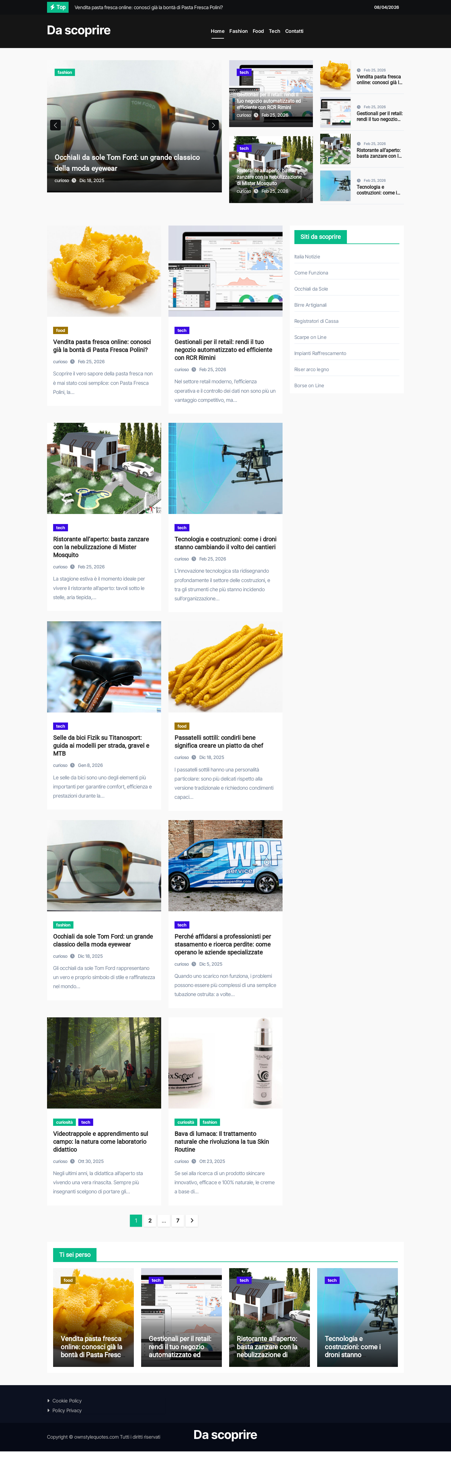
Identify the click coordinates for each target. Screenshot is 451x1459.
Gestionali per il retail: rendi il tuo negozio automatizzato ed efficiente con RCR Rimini (269, 101)
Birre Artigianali (310, 305)
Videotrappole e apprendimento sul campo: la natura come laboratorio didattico (100, 1141)
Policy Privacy (67, 1418)
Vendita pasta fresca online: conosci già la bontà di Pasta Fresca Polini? (380, 85)
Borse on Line (309, 385)
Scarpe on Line (310, 337)
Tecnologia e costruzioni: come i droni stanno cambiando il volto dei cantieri (357, 1362)
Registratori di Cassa (316, 321)
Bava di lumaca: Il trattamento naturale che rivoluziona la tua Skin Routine (222, 1141)
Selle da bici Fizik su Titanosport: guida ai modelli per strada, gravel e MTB (101, 745)
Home (218, 31)
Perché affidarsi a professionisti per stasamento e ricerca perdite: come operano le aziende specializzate (223, 944)
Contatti (294, 31)
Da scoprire (79, 29)
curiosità (64, 1122)
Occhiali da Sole (311, 289)
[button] (213, 130)
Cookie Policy (67, 1408)
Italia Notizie (307, 257)
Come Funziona (311, 273)
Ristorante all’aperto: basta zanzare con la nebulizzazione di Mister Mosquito (269, 177)
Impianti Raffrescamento (320, 353)
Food (258, 31)
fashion (65, 72)
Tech (274, 31)
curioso (62, 191)
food (60, 330)
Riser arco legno (311, 369)
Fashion (238, 31)
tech (244, 72)
